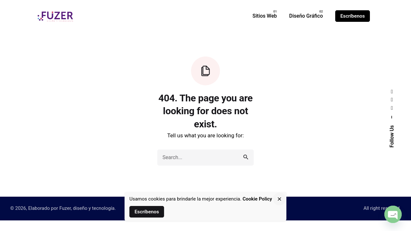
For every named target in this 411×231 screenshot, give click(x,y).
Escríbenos (352, 16)
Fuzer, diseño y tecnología (87, 208)
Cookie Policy (257, 199)
